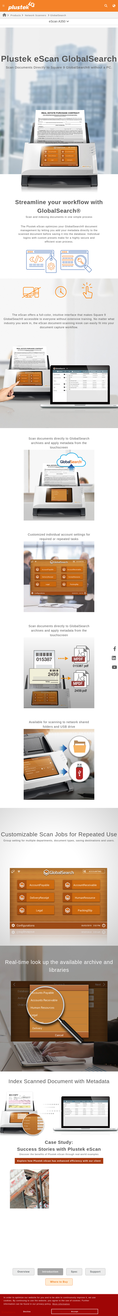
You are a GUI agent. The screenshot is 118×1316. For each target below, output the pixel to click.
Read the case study (59, 1252)
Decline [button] (27, 1311)
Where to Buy (59, 1282)
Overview (23, 1271)
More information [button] (61, 1304)
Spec (74, 1271)
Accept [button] (74, 1311)
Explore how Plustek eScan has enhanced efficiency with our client (59, 1160)
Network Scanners (35, 15)
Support (95, 1271)
